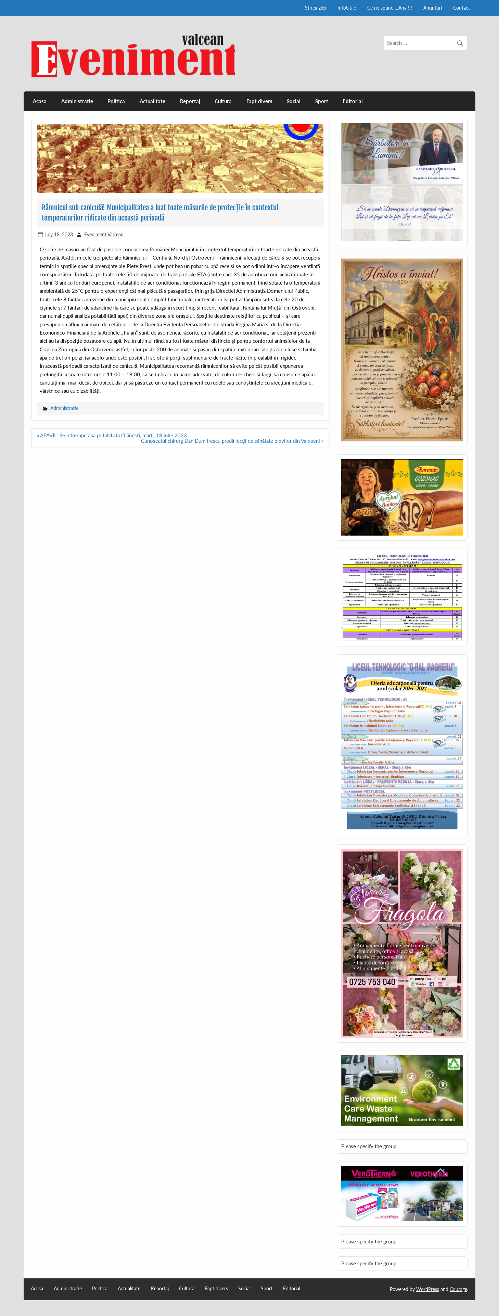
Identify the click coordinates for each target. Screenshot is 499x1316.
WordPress (427, 1289)
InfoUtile (346, 8)
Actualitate (152, 101)
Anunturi (432, 8)
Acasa (40, 101)
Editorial (353, 101)
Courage (458, 1289)
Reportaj (190, 101)
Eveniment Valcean (104, 234)
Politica (116, 101)
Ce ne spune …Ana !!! (389, 8)
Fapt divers (259, 101)
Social (293, 101)
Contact (461, 8)
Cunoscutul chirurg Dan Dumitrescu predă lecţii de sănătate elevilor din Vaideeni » (232, 441)
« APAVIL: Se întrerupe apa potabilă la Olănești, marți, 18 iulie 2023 (112, 435)
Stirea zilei (315, 8)
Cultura (223, 101)
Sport (321, 101)
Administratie (77, 101)
